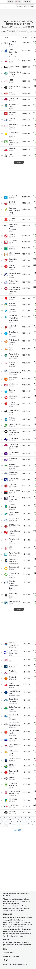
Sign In (10, 2)
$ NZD (26, 2)
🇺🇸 (17, 2)
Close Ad (18, 162)
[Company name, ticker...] (24, 6)
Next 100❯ (17, 830)
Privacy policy (9, 953)
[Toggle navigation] (5, 6)
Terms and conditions (11, 956)
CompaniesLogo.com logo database (15, 929)
